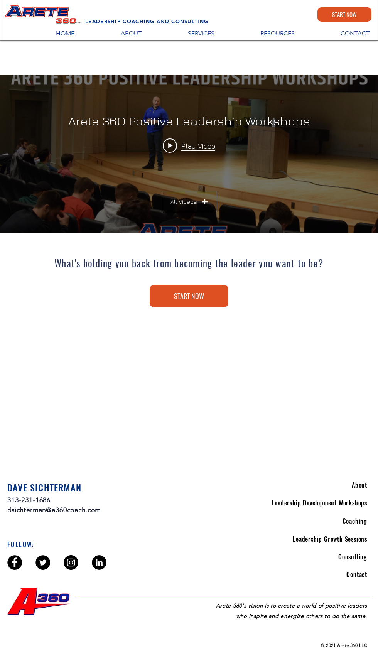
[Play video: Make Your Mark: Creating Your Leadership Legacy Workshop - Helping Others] (189, 145)
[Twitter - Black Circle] (42, 562)
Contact (356, 574)
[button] (260, 33)
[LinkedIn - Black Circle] (99, 562)
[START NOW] (344, 14)
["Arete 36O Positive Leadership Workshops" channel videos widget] (189, 154)
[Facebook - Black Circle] (14, 562)
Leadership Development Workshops (319, 502)
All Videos (189, 201)
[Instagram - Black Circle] (71, 562)
